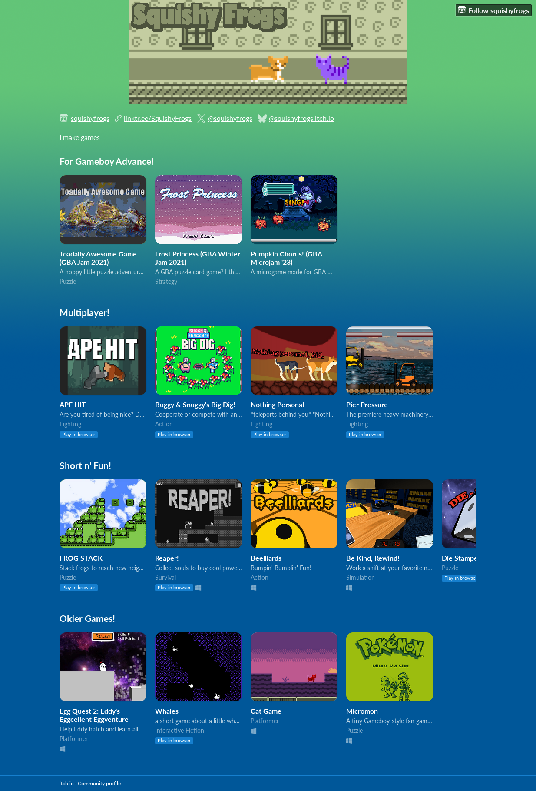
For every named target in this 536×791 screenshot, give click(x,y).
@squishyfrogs (230, 118)
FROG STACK (81, 558)
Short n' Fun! (85, 465)
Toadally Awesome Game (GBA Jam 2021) (98, 257)
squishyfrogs (90, 118)
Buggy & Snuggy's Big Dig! (195, 404)
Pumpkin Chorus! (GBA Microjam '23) (286, 257)
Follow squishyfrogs (493, 10)
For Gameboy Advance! (107, 161)
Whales (167, 711)
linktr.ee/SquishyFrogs (158, 118)
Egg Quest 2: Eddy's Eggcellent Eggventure (94, 715)
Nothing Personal (277, 404)
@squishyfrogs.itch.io (301, 118)
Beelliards (266, 558)
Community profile (99, 783)
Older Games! (87, 618)
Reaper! (167, 558)
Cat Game (266, 711)
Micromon (362, 711)
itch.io (67, 783)
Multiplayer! (84, 312)
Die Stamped (462, 558)
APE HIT (73, 404)
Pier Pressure (367, 404)
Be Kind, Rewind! (373, 558)
